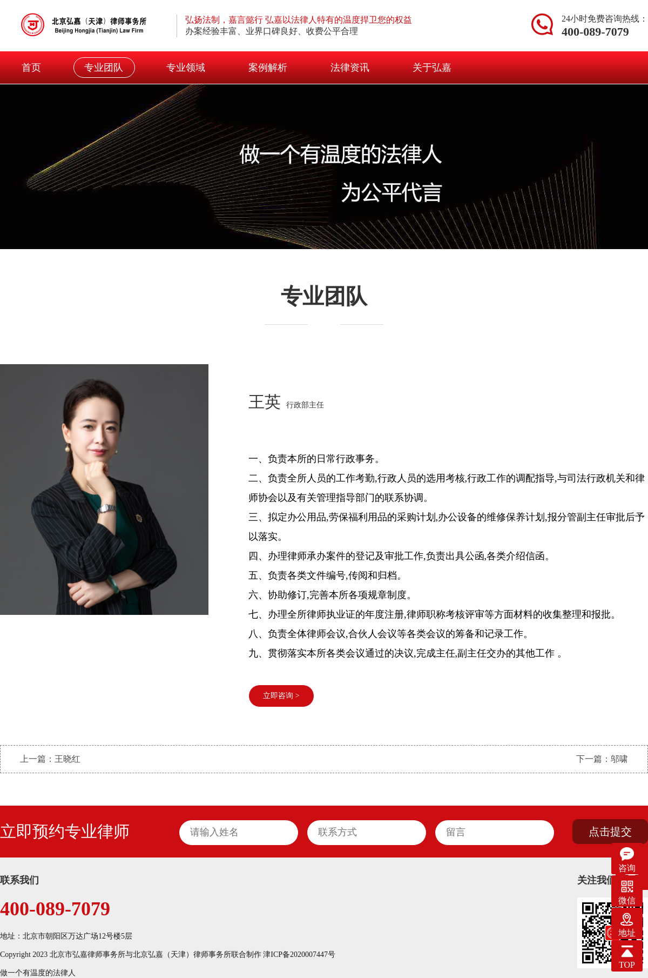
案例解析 (267, 67)
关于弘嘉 (432, 67)
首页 (31, 67)
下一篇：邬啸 (602, 758)
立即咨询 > (281, 696)
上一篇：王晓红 (50, 758)
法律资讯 (349, 67)
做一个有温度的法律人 (38, 973)
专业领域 (185, 67)
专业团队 (103, 67)
